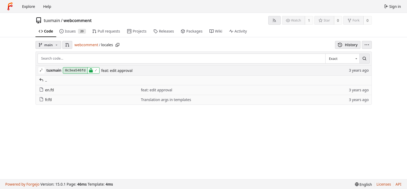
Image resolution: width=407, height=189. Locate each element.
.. (43, 80)
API (398, 184)
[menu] (367, 45)
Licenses (384, 184)
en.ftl (46, 89)
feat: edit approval (116, 70)
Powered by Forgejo (22, 184)
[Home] (10, 6)
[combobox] (342, 59)
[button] (67, 45)
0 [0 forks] (368, 20)
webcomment (78, 20)
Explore (28, 6)
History (348, 44)
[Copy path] (117, 45)
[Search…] (364, 59)
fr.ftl (45, 99)
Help (47, 6)
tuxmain (52, 20)
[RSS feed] (274, 20)
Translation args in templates (166, 99)
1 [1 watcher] (309, 20)
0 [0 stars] (338, 20)
